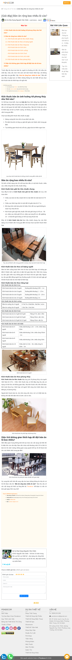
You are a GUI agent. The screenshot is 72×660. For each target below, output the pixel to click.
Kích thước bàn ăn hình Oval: (17, 53)
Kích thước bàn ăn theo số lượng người (20, 42)
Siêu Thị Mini (29, 647)
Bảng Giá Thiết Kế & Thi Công (11, 622)
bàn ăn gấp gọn (21, 90)
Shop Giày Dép (30, 630)
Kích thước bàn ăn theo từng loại (18, 45)
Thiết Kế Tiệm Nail (31, 627)
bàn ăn (16, 86)
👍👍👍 (36, 603)
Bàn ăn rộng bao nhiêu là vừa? (16, 36)
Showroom (29, 624)
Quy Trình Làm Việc (7, 619)
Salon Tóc (28, 650)
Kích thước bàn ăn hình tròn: (17, 47)
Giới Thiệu (4, 613)
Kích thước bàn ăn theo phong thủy (19, 59)
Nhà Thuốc (29, 644)
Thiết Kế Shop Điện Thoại (34, 619)
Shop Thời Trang (31, 613)
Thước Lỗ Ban (6, 624)
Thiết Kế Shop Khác (32, 653)
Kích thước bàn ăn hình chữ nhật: (18, 56)
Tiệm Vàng (29, 639)
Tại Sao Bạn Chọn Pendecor (11, 616)
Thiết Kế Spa (29, 622)
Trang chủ (5, 9)
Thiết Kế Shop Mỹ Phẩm (33, 616)
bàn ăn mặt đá (13, 88)
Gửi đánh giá (24, 596)
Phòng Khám (29, 641)
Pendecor (30, 486)
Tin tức (13, 9)
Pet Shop (28, 636)
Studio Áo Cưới (30, 633)
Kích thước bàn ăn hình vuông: (18, 50)
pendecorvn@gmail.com (13, 501)
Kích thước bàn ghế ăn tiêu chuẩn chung (20, 39)
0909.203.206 (12, 499)
